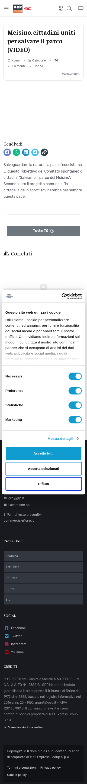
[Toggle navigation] (6, 8)
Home (13, 60)
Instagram (15, 644)
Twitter (13, 636)
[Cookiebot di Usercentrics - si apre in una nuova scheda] (62, 296)
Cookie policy (17, 775)
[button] (72, 8)
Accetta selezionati (43, 469)
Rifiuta (43, 484)
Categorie (37, 60)
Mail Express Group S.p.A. (50, 757)
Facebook (15, 628)
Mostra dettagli (60, 439)
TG (56, 60)
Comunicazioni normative (23, 727)
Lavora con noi (17, 505)
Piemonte (19, 66)
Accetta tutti (43, 453)
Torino (38, 66)
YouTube (14, 652)
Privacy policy (50, 767)
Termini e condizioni (22, 767)
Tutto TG (43, 231)
